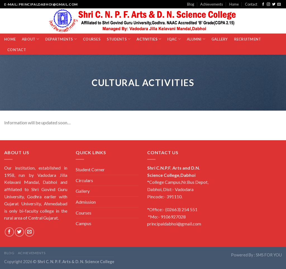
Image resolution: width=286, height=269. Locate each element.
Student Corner (90, 169)
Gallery (219, 39)
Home (234, 4)
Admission (86, 201)
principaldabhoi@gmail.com (174, 223)
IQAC (173, 39)
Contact (251, 4)
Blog (190, 4)
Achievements (211, 4)
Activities (149, 39)
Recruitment (247, 39)
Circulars (84, 180)
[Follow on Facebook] (263, 4)
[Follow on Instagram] (268, 4)
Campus (83, 223)
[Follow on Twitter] (273, 4)
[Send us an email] (279, 4)
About (30, 39)
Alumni (196, 39)
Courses (92, 39)
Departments (61, 39)
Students (119, 39)
